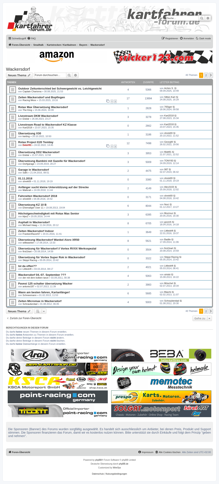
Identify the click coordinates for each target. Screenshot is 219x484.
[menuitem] (31, 38)
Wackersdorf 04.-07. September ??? (42, 274)
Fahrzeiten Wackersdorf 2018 (37, 196)
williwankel (28, 242)
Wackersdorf (18, 69)
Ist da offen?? (27, 266)
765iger (168, 107)
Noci (166, 204)
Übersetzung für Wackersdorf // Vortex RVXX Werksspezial (57, 248)
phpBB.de (123, 464)
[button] (211, 75)
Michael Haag (30, 225)
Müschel (168, 283)
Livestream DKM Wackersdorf (38, 115)
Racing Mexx (29, 100)
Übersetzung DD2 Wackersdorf (38, 152)
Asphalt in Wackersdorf (34, 222)
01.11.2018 (25, 178)
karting (26, 136)
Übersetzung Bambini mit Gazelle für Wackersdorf (51, 161)
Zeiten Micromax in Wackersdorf (40, 301)
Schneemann (30, 295)
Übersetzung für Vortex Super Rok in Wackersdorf (51, 257)
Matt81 (168, 152)
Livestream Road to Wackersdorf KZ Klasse (47, 124)
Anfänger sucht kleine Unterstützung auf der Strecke (53, 187)
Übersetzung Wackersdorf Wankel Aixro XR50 (48, 239)
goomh (168, 222)
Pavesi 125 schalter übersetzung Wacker (45, 283)
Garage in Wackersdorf (33, 169)
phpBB (98, 460)
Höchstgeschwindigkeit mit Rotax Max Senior (48, 213)
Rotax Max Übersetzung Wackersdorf (43, 107)
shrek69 (168, 133)
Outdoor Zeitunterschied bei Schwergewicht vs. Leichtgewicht (60, 88)
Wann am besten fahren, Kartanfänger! (44, 292)
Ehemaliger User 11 (33, 207)
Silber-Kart (169, 97)
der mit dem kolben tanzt (35, 277)
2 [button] (206, 75)
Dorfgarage (28, 164)
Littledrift (168, 230)
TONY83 (168, 160)
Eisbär (26, 118)
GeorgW (168, 142)
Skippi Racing (30, 260)
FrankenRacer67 (31, 234)
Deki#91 (27, 145)
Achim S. (169, 88)
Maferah (27, 190)
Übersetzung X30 (29, 133)
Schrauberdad (30, 304)
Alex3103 (169, 187)
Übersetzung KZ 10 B (32, 204)
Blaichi (167, 292)
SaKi (25, 172)
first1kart (27, 251)
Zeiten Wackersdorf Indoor (36, 231)
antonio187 (28, 286)
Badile (167, 239)
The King (27, 110)
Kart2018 (169, 115)
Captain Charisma (32, 91)
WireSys (117, 467)
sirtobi (167, 274)
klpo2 (25, 216)
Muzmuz (168, 213)
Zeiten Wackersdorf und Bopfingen (41, 97)
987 (166, 169)
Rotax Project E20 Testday (35, 142)
